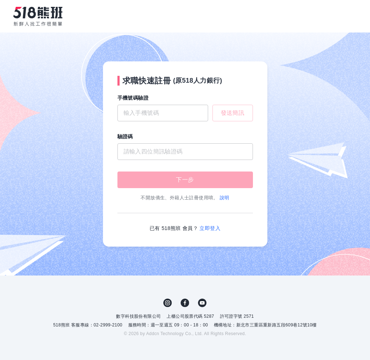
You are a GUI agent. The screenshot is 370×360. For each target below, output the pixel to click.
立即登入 (209, 228)
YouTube (202, 303)
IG (167, 303)
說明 (224, 197)
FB (185, 303)
